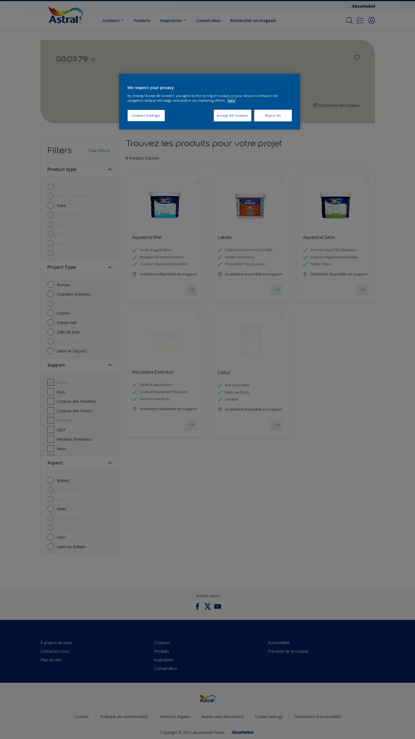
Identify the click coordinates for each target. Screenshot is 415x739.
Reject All (273, 115)
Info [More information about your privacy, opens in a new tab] (231, 100)
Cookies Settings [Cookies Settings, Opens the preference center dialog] (146, 115)
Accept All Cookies (232, 115)
